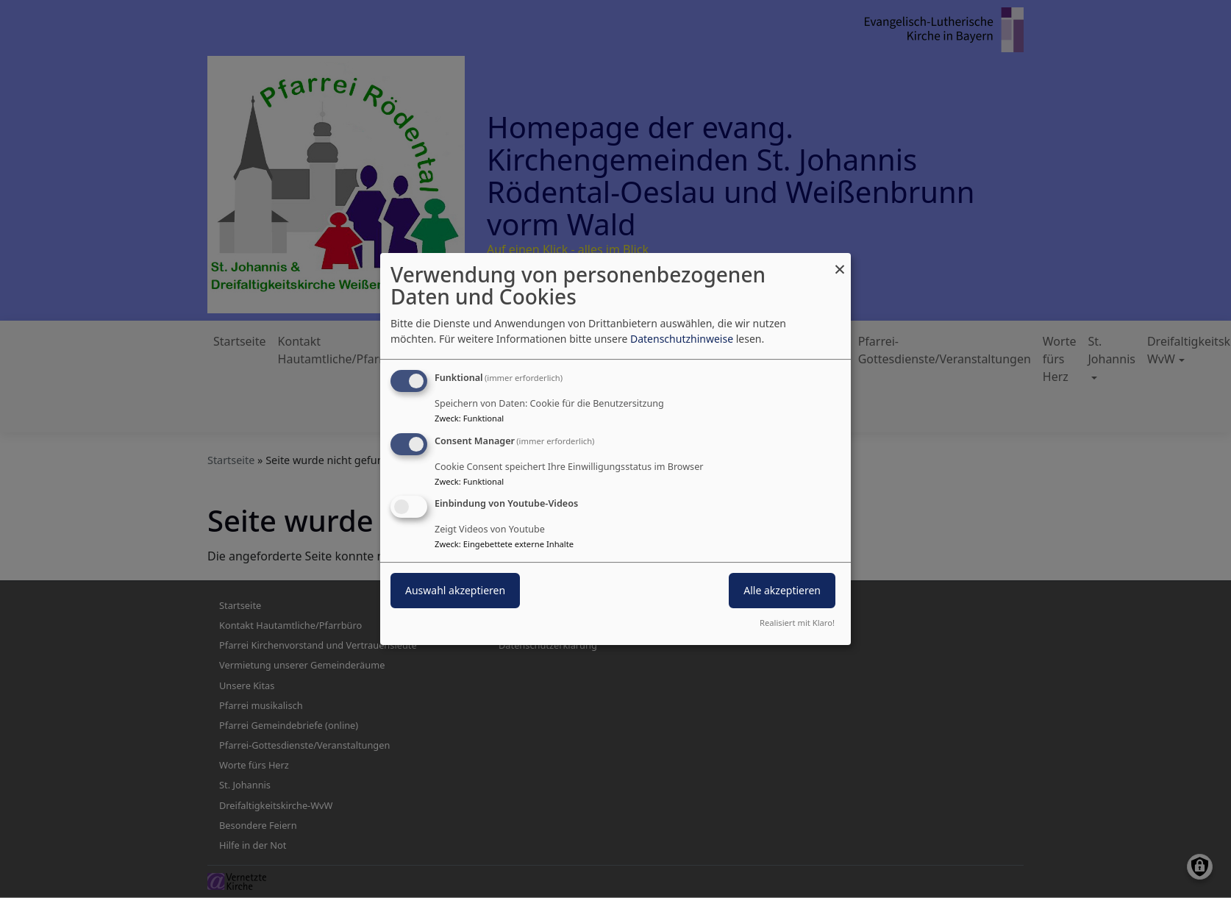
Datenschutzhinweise (681, 339)
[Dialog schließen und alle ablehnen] (840, 262)
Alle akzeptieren (782, 591)
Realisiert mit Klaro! (797, 622)
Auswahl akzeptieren (455, 591)
